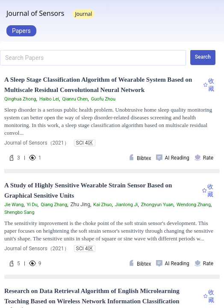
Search (203, 57)
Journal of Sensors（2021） (36, 143)
